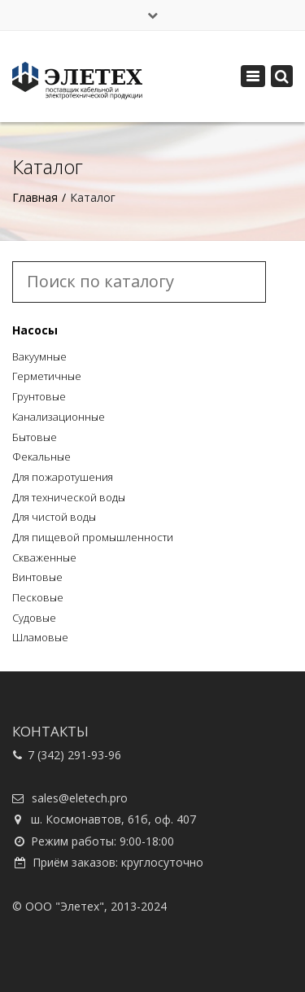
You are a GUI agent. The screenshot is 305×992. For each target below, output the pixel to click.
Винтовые (37, 577)
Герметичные (46, 376)
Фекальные (41, 456)
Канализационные (58, 416)
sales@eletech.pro (80, 798)
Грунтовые (39, 396)
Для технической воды (68, 497)
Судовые (34, 617)
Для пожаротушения (62, 477)
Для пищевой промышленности (92, 537)
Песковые (37, 597)
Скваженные (44, 557)
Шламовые (40, 637)
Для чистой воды (54, 516)
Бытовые (34, 437)
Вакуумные (39, 356)
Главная (35, 197)
